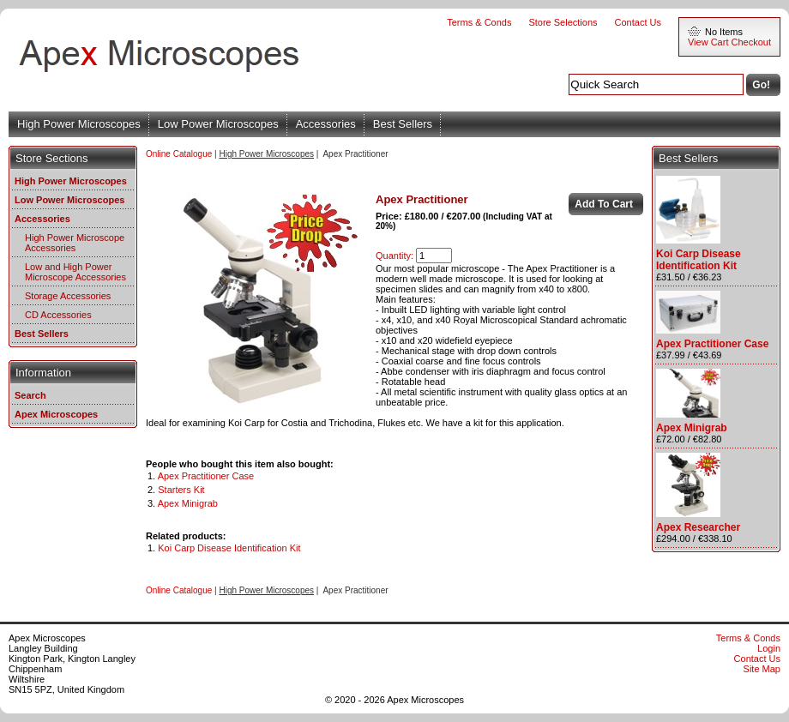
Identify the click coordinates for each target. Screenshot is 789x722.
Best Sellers (402, 123)
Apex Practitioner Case (206, 476)
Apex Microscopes (56, 414)
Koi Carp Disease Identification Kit (229, 548)
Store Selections (562, 22)
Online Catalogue (179, 154)
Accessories (326, 123)
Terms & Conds (479, 22)
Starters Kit (181, 489)
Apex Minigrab (188, 503)
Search (30, 395)
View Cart (708, 42)
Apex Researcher (698, 527)
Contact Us (638, 22)
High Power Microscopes (79, 123)
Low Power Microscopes (218, 123)
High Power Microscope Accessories (74, 242)
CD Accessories (58, 315)
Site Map (762, 669)
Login (768, 648)
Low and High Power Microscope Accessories (75, 272)
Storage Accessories (68, 296)
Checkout (751, 42)
